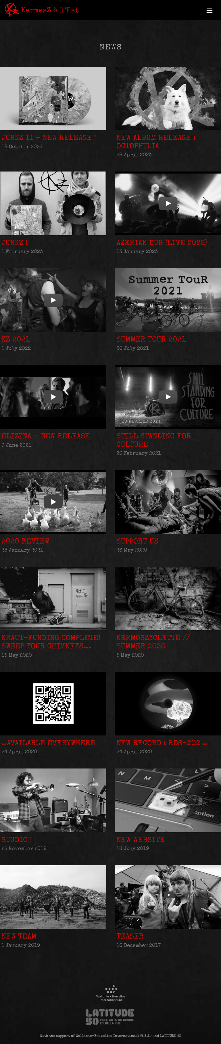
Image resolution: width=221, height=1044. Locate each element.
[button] (209, 10)
